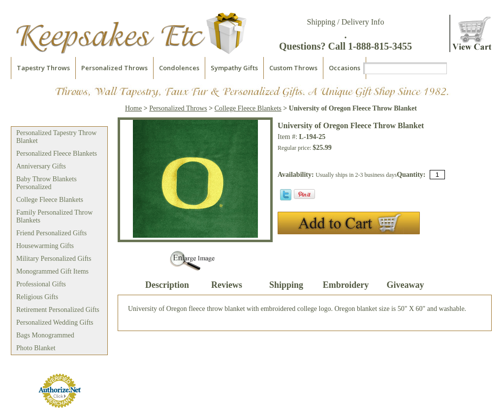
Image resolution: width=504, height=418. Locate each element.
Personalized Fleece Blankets (56, 153)
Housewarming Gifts (45, 246)
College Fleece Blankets (49, 199)
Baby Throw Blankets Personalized (46, 183)
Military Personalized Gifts (53, 258)
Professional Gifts (41, 284)
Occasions (344, 67)
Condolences (179, 67)
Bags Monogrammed (45, 335)
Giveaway (405, 285)
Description (167, 285)
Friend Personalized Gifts (51, 233)
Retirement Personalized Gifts (57, 309)
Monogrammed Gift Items (52, 271)
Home (133, 108)
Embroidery (346, 285)
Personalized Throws (114, 67)
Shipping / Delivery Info (345, 22)
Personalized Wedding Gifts (54, 322)
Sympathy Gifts (234, 67)
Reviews (226, 285)
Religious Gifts (37, 297)
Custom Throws (293, 67)
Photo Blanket (36, 348)
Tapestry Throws (43, 67)
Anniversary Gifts (41, 166)
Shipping (286, 285)
